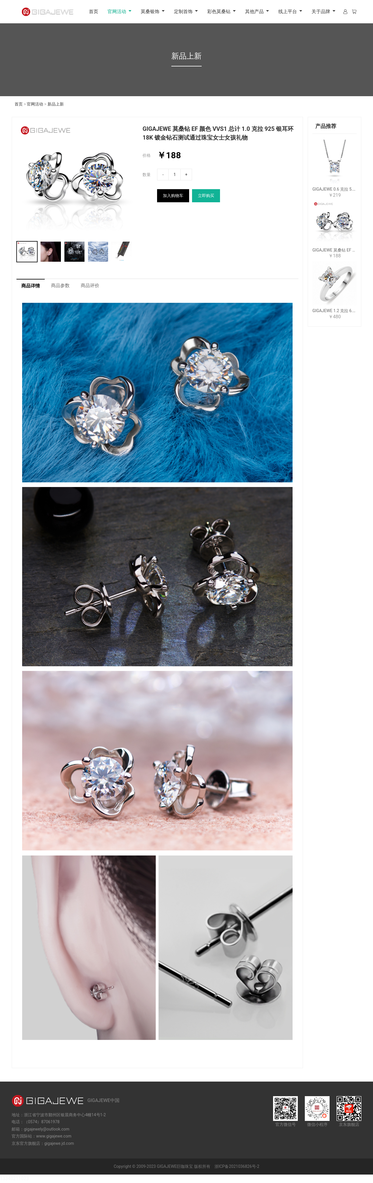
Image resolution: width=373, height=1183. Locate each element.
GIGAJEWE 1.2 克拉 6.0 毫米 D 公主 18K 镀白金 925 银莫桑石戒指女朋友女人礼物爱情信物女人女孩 (334, 310)
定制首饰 (183, 11)
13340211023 (14, 1179)
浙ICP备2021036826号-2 (236, 1166)
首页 (93, 11)
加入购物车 (173, 195)
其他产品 (254, 11)
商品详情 (30, 286)
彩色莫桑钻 (219, 11)
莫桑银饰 (150, 11)
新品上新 (55, 104)
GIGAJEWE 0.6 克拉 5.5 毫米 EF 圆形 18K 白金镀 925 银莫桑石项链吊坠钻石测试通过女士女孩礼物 (334, 189)
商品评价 (90, 286)
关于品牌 (321, 11)
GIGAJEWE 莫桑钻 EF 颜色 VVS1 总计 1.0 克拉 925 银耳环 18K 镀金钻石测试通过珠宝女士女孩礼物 (334, 250)
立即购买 (206, 195)
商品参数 (60, 286)
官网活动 (117, 11)
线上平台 (287, 11)
